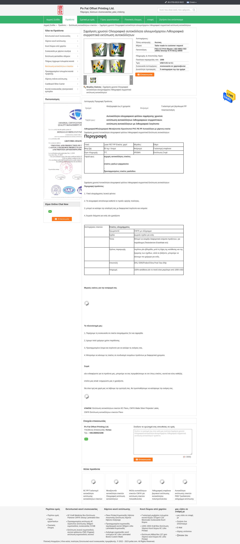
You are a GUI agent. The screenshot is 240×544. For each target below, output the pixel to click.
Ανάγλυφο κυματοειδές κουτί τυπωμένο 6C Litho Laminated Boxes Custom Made (118, 534)
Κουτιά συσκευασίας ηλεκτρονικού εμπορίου (59, 90)
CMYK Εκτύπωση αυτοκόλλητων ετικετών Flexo (103, 412)
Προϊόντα (69, 19)
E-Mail (179, 528)
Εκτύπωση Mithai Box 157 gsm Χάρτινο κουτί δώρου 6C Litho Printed (154, 536)
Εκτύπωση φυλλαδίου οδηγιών (57, 56)
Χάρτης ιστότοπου (184, 531)
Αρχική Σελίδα (53, 19)
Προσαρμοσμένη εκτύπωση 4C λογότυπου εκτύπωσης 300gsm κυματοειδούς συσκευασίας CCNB (81, 523)
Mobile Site (182, 535)
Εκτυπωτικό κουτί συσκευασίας (57, 36)
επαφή (150, 19)
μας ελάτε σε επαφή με (185, 516)
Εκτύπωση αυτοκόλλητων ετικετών (83, 25)
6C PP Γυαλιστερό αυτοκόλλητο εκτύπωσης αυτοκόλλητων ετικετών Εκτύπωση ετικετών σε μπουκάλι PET (92, 498)
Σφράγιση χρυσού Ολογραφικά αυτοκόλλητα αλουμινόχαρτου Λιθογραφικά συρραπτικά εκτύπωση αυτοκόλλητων (108, 90)
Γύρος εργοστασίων (109, 19)
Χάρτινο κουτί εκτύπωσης (55, 41)
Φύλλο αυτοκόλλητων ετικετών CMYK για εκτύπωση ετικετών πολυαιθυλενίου (138, 495)
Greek (192, 2)
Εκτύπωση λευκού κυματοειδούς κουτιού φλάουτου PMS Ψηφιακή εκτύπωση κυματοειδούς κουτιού (81, 532)
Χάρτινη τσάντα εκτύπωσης (56, 79)
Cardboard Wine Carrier (55, 84)
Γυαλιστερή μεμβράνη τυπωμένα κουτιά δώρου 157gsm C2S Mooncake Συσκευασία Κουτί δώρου (155, 518)
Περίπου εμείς (53, 515)
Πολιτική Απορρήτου (51, 541)
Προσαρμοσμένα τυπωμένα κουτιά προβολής (59, 72)
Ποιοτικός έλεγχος (133, 19)
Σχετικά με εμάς (87, 19)
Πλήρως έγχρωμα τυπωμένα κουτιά (59, 61)
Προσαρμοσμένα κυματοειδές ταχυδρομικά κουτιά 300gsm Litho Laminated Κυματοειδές (119, 526)
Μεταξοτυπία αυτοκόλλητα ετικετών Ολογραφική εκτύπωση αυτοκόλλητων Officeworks (115, 496)
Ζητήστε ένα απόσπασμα (171, 19)
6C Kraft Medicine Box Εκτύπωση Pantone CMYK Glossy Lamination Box (83, 516)
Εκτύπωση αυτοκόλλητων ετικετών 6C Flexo (110, 408)
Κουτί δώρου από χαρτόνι (55, 46)
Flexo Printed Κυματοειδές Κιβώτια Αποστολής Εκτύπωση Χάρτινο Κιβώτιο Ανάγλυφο (120, 517)
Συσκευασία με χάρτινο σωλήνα (58, 51)
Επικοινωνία (146, 74)
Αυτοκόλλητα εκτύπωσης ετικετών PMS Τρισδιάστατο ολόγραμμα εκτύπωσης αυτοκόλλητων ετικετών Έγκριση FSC (184, 498)
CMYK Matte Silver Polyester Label (143, 408)
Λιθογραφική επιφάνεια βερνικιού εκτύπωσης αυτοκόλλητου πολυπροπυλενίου (161, 495)
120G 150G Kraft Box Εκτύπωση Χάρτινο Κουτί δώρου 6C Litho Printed (155, 528)
